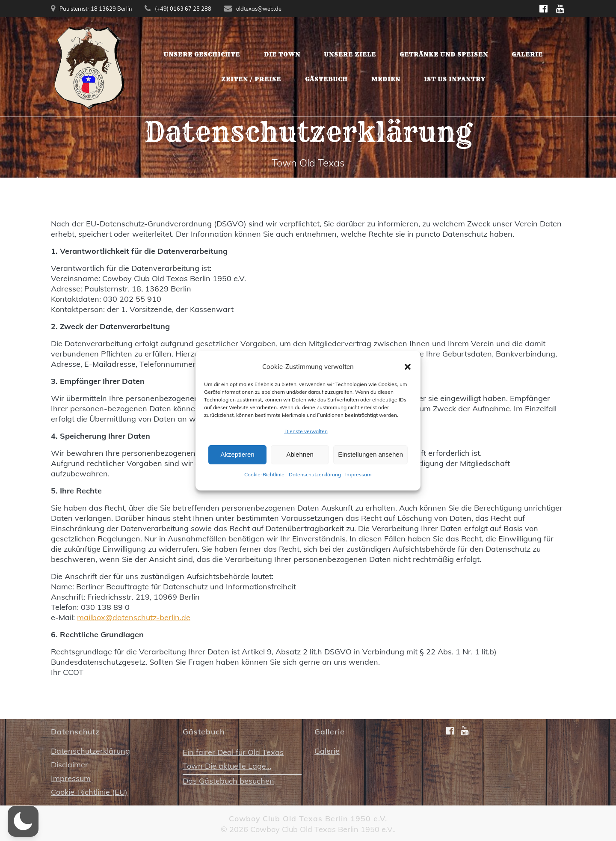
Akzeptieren (237, 459)
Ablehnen (299, 459)
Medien (385, 79)
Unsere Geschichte (201, 54)
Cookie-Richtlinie (264, 479)
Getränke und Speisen (444, 54)
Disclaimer (69, 765)
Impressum (358, 479)
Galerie (527, 54)
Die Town (282, 54)
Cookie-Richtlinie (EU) (89, 792)
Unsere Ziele (350, 54)
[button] (407, 371)
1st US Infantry (454, 79)
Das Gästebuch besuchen (228, 781)
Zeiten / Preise (251, 79)
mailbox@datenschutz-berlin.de (133, 617)
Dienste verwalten (306, 436)
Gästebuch (326, 79)
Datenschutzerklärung (315, 479)
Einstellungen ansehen (370, 459)
